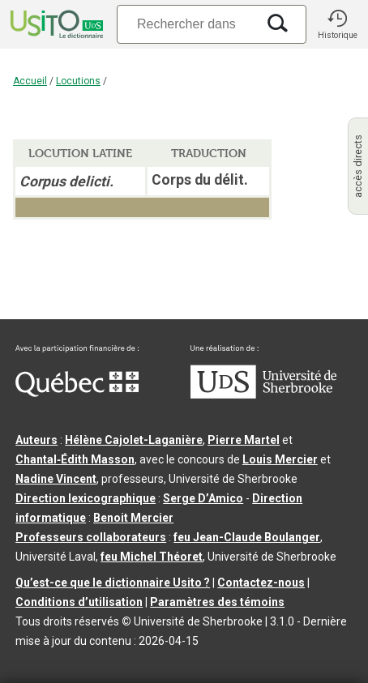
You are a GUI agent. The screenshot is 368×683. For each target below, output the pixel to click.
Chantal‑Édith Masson (75, 459)
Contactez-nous (261, 582)
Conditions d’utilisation (79, 601)
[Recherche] (186, 24)
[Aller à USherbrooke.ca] (263, 394)
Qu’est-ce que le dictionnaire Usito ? (112, 582)
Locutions (78, 81)
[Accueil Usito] (55, 24)
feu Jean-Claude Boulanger (246, 537)
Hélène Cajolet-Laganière (134, 439)
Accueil (30, 81)
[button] (337, 24)
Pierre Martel (244, 439)
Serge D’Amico (203, 498)
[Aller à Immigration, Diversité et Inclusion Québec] (77, 392)
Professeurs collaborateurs (90, 537)
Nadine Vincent (55, 478)
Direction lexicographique (85, 498)
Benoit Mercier (133, 517)
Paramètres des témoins (217, 601)
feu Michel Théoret (152, 556)
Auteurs (36, 439)
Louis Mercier (280, 459)
